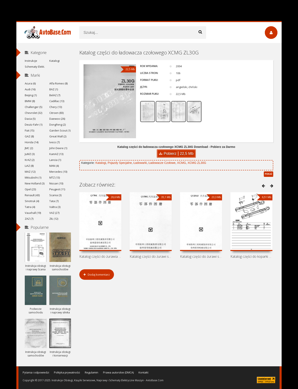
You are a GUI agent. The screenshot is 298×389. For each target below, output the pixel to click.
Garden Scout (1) (60, 130)
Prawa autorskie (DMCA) (118, 372)
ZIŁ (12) (53, 219)
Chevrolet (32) (33, 113)
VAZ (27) (54, 213)
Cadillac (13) (56, 101)
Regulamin (91, 372)
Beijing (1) (31, 95)
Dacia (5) (30, 119)
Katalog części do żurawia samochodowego (100, 256)
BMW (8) (30, 101)
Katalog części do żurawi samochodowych (151, 256)
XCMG (181, 162)
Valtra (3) (54, 207)
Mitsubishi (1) (33, 177)
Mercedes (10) (58, 171)
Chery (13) (55, 107)
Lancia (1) (55, 160)
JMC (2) (29, 148)
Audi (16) (30, 89)
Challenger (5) (33, 107)
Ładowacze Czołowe (162, 162)
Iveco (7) (54, 142)
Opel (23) (30, 189)
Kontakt (143, 372)
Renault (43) (32, 195)
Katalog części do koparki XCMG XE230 (251, 256)
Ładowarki (140, 162)
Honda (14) (31, 142)
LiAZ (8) (29, 166)
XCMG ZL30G (197, 162)
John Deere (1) (58, 148)
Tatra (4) (30, 207)
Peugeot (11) (57, 189)
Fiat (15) (29, 130)
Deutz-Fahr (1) (33, 124)
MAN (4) (54, 166)
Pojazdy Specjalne (120, 162)
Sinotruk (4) (32, 201)
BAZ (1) (53, 89)
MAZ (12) (30, 171)
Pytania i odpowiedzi (36, 372)
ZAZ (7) (29, 219)
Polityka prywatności (67, 372)
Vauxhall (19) (33, 213)
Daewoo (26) (57, 119)
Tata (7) (54, 201)
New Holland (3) (34, 183)
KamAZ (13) (56, 154)
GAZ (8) (29, 136)
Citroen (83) (56, 113)
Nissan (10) (56, 183)
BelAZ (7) (54, 95)
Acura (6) (30, 83)
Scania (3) (55, 195)
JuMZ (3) (30, 154)
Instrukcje (31, 61)
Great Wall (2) (57, 136)
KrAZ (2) (29, 160)
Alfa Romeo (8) (58, 83)
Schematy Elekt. (35, 66)
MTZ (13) (54, 177)
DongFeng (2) (57, 124)
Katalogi (100, 162)
